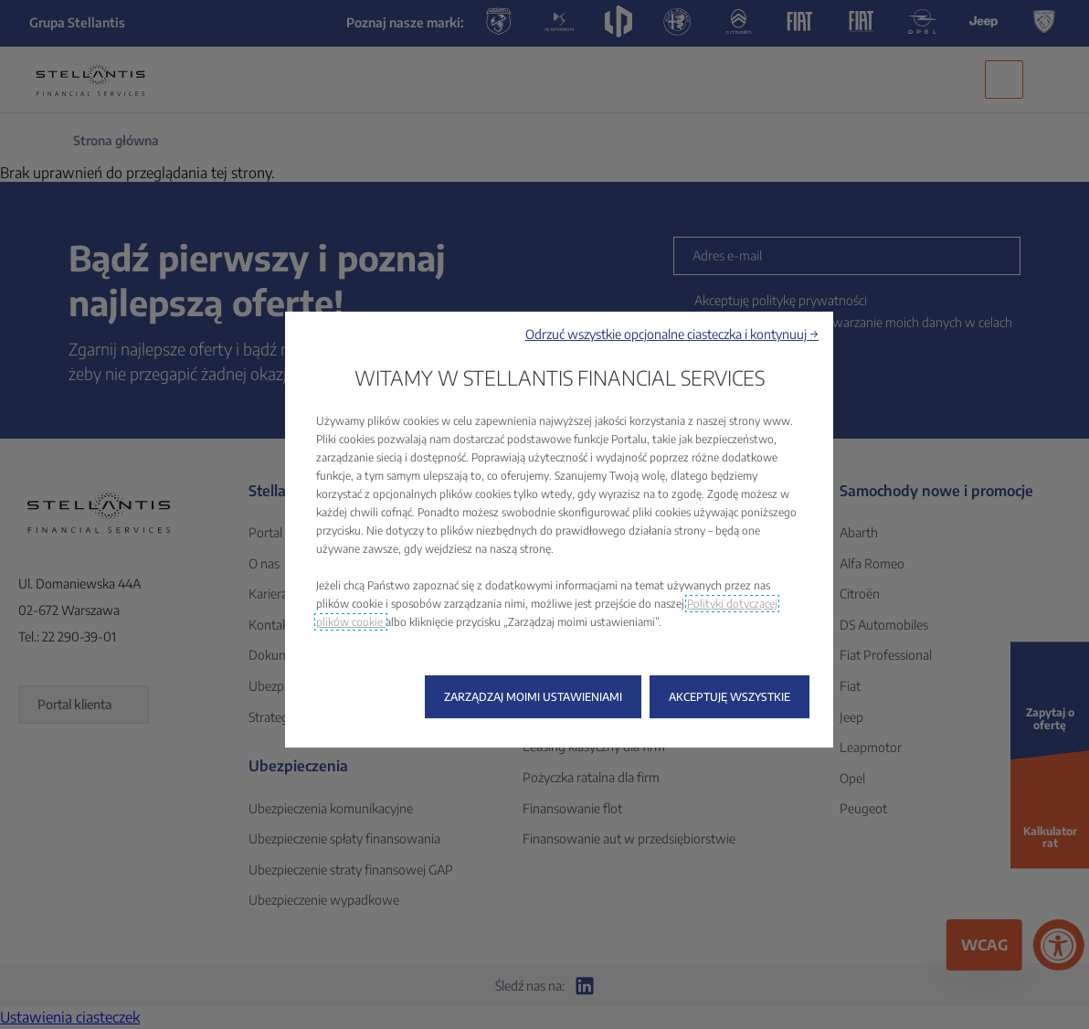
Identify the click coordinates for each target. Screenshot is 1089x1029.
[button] (672, 334)
